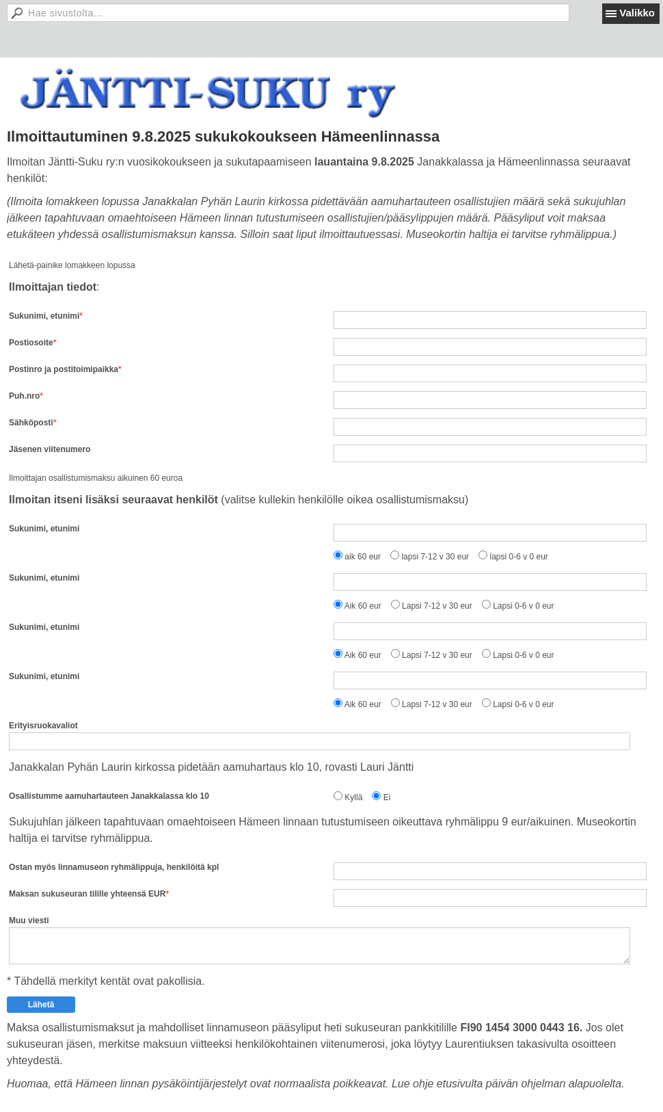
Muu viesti (29, 920)
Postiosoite (31, 342)
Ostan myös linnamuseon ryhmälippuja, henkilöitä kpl (114, 867)
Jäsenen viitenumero (49, 449)
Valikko (637, 12)
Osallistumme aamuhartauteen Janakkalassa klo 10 (109, 796)
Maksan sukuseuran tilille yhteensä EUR (87, 894)
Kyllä (353, 797)
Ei (387, 797)
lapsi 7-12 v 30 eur (435, 556)
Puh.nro (24, 396)
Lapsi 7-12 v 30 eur (437, 606)
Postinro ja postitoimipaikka (63, 369)
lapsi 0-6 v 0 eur (518, 556)
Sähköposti (31, 422)
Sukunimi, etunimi (44, 316)
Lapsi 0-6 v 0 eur (523, 606)
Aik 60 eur (362, 606)
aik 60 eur (362, 556)
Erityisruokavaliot (43, 725)
